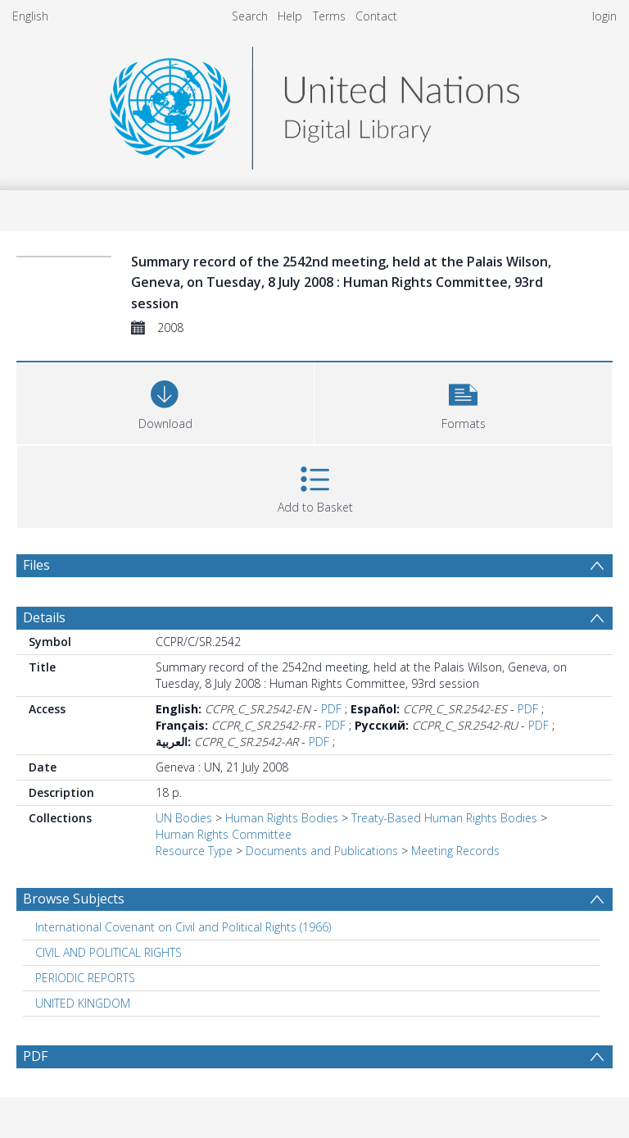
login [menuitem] (604, 16)
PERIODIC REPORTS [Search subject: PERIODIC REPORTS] (85, 978)
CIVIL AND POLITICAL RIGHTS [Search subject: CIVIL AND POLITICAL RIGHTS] (108, 952)
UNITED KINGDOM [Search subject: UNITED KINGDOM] (82, 1003)
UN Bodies (184, 818)
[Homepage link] (314, 103)
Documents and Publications (322, 850)
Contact (376, 16)
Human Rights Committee (224, 834)
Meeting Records (455, 850)
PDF (331, 709)
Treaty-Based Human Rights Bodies (444, 818)
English (30, 16)
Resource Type (194, 850)
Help (290, 16)
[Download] (165, 401)
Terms (329, 16)
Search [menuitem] (250, 16)
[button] (463, 401)
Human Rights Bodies (281, 818)
